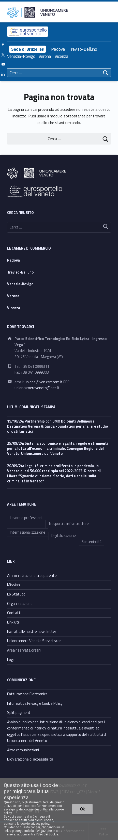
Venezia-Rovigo (21, 56)
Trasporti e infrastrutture (68, 523)
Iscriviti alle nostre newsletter (31, 631)
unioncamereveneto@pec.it (36, 388)
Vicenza (61, 56)
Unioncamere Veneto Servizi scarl (34, 641)
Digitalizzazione (63, 535)
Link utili (13, 622)
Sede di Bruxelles (27, 49)
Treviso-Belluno (83, 49)
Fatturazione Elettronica (27, 694)
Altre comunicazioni (23, 750)
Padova (58, 49)
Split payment (19, 712)
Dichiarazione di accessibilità (30, 759)
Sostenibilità (91, 542)
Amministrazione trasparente (32, 575)
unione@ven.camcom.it (44, 382)
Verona (45, 56)
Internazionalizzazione (27, 532)
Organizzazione (20, 603)
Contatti (14, 613)
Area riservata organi (24, 650)
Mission (13, 585)
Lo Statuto (16, 594)
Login (11, 659)
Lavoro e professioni (26, 518)
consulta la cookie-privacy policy (26, 823)
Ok (82, 809)
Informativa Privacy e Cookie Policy (34, 703)
